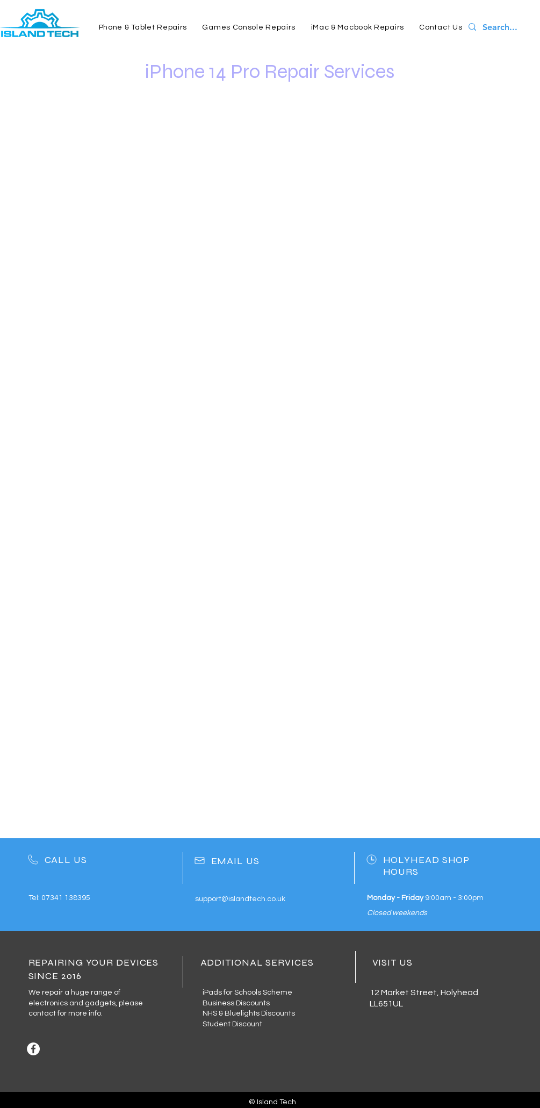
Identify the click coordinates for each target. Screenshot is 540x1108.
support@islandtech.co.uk (240, 899)
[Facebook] (33, 1048)
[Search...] (503, 27)
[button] (143, 27)
